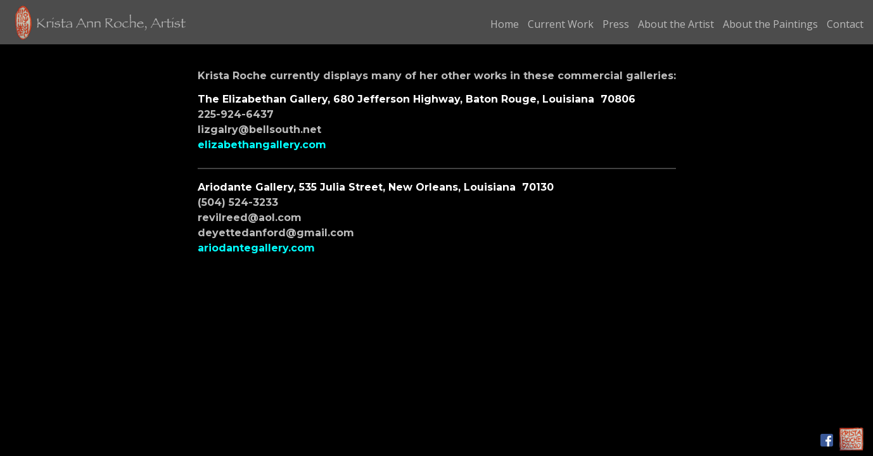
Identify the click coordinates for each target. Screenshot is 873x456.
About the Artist (676, 24)
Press (615, 24)
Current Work (561, 24)
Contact (845, 24)
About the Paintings (770, 24)
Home (504, 24)
